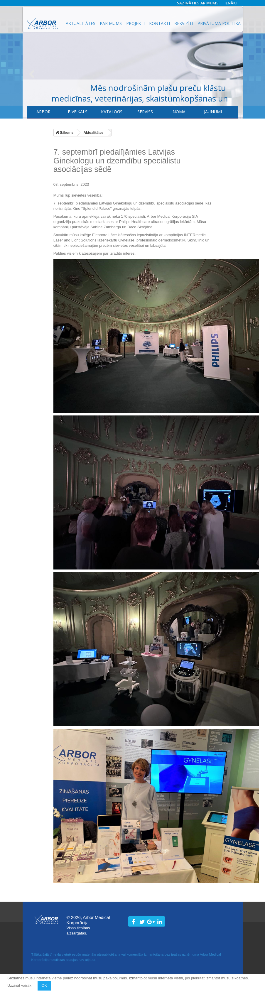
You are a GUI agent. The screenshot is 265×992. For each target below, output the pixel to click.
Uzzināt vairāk (19, 985)
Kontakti (159, 23)
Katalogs (111, 111)
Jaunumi (213, 111)
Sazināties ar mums (198, 3)
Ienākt (231, 3)
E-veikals (77, 111)
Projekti (135, 23)
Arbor (43, 111)
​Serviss (145, 111)
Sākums (64, 133)
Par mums (111, 23)
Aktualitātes (80, 23)
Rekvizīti (183, 23)
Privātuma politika (219, 23)
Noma (179, 111)
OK (44, 985)
